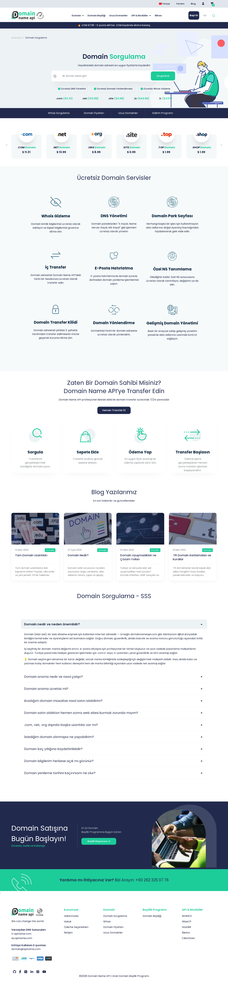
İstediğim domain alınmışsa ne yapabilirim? (59, 737)
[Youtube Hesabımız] (44, 972)
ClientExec (188, 938)
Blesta (186, 932)
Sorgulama (163, 75)
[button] (221, 145)
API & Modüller (140, 15)
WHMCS (187, 916)
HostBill (186, 927)
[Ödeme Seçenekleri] (35, 959)
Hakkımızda (71, 916)
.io (141, 98)
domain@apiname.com (26, 949)
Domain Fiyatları (94, 113)
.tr (165, 98)
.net (90, 98)
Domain (76, 15)
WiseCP (186, 921)
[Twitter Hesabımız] (25, 972)
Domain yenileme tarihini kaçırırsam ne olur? (59, 773)
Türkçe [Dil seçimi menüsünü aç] (164, 3)
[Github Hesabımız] (14, 972)
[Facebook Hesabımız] (20, 972)
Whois (158, 15)
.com (64, 98)
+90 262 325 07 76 (152, 880)
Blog (193, 3)
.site (116, 98)
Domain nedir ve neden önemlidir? (52, 624)
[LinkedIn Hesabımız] (31, 972)
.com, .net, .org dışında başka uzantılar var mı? (61, 725)
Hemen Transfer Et (114, 410)
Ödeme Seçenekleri (76, 927)
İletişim (68, 932)
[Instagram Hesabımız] (37, 972)
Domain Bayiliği (96, 15)
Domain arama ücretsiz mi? (46, 688)
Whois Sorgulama (59, 113)
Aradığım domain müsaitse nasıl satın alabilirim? (63, 701)
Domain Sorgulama (115, 916)
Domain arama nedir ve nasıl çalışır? (53, 676)
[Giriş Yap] (203, 3)
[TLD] (206, 15)
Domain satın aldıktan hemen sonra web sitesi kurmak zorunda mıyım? (81, 713)
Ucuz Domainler (118, 15)
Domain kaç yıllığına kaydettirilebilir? (53, 749)
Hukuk (67, 921)
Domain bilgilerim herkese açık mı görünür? (59, 761)
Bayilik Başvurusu (99, 841)
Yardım (180, 3)
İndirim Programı (162, 113)
